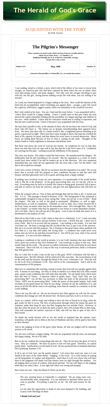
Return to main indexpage (55, 404)
